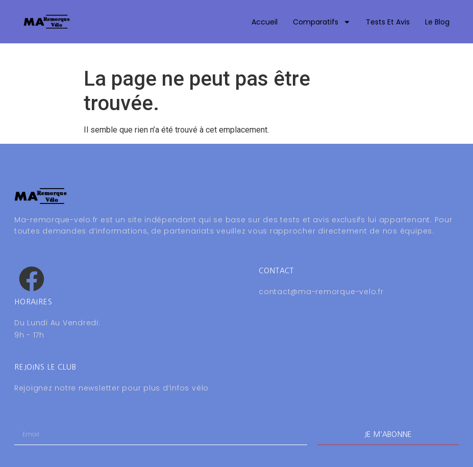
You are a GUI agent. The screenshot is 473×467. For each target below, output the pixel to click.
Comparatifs (322, 22)
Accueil (265, 22)
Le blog (437, 22)
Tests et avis (388, 22)
